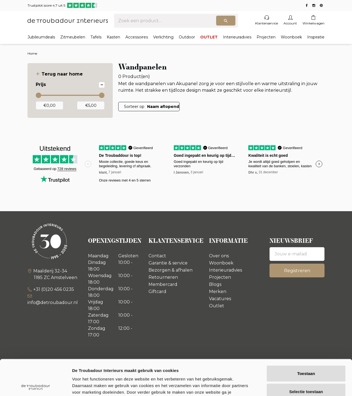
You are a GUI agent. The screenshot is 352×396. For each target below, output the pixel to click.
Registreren (297, 270)
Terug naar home (62, 74)
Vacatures (220, 298)
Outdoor (187, 37)
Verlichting (163, 37)
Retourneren (163, 277)
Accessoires (136, 37)
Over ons (219, 255)
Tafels (95, 37)
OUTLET (209, 37)
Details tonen (297, 385)
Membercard (162, 284)
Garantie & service (168, 263)
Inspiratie (315, 37)
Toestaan (306, 337)
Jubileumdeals (41, 37)
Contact (157, 255)
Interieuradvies (237, 37)
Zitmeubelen (72, 37)
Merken (217, 291)
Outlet (216, 305)
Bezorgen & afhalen (170, 270)
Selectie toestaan (306, 355)
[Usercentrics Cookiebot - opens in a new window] (36, 385)
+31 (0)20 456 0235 (53, 289)
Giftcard (157, 291)
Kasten (113, 37)
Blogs (215, 284)
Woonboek (291, 37)
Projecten (266, 37)
